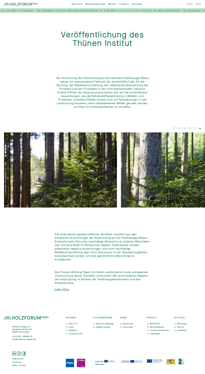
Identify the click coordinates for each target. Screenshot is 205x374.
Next (200, 128)
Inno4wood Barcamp (159, 330)
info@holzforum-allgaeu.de (24, 339)
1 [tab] (174, 128)
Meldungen (182, 323)
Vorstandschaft (75, 333)
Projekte (124, 4)
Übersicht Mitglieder (105, 323)
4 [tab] (189, 128)
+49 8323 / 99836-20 (22, 336)
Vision (71, 327)
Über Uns (73, 323)
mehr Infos (62, 293)
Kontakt (190, 4)
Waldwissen (128, 323)
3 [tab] (184, 128)
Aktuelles (137, 4)
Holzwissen (128, 327)
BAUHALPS (155, 323)
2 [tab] (179, 128)
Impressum (17, 362)
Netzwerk (77, 4)
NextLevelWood (157, 327)
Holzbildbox (182, 330)
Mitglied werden (103, 327)
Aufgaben (73, 330)
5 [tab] (194, 128)
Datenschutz (17, 358)
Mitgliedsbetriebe (95, 4)
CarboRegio (155, 333)
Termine (180, 327)
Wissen (112, 4)
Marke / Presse (19, 365)
